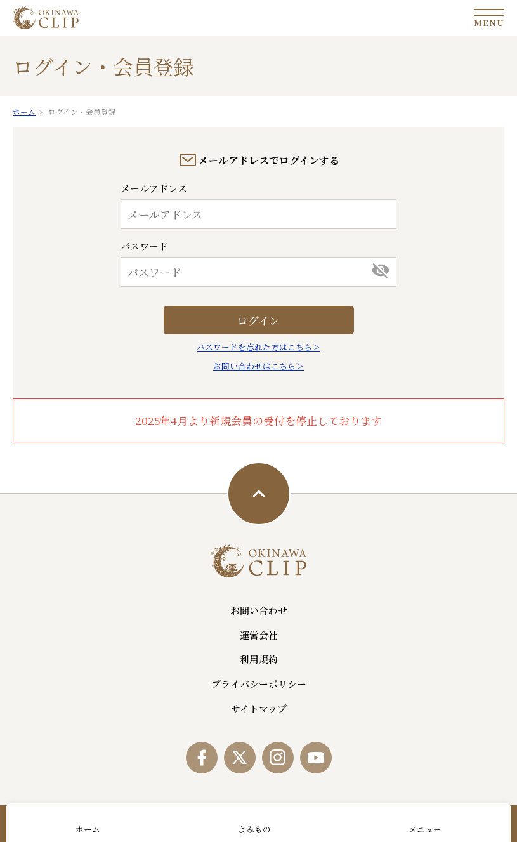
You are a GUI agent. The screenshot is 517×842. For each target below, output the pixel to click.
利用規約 (259, 659)
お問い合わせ (258, 610)
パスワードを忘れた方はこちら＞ (258, 347)
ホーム (87, 829)
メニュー (425, 829)
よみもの (254, 829)
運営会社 (259, 634)
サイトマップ (259, 708)
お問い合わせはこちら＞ (258, 366)
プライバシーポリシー (258, 683)
